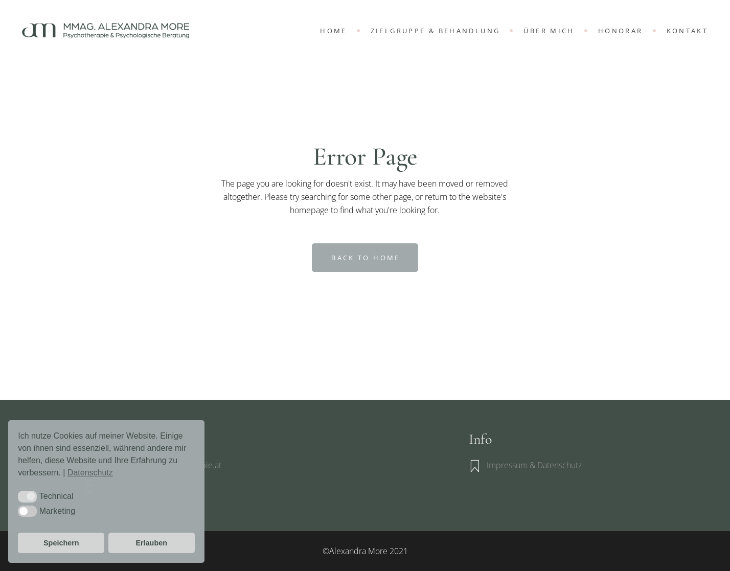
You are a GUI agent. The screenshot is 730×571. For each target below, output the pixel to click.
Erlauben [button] (151, 543)
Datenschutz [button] (90, 472)
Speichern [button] (61, 543)
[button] (27, 496)
